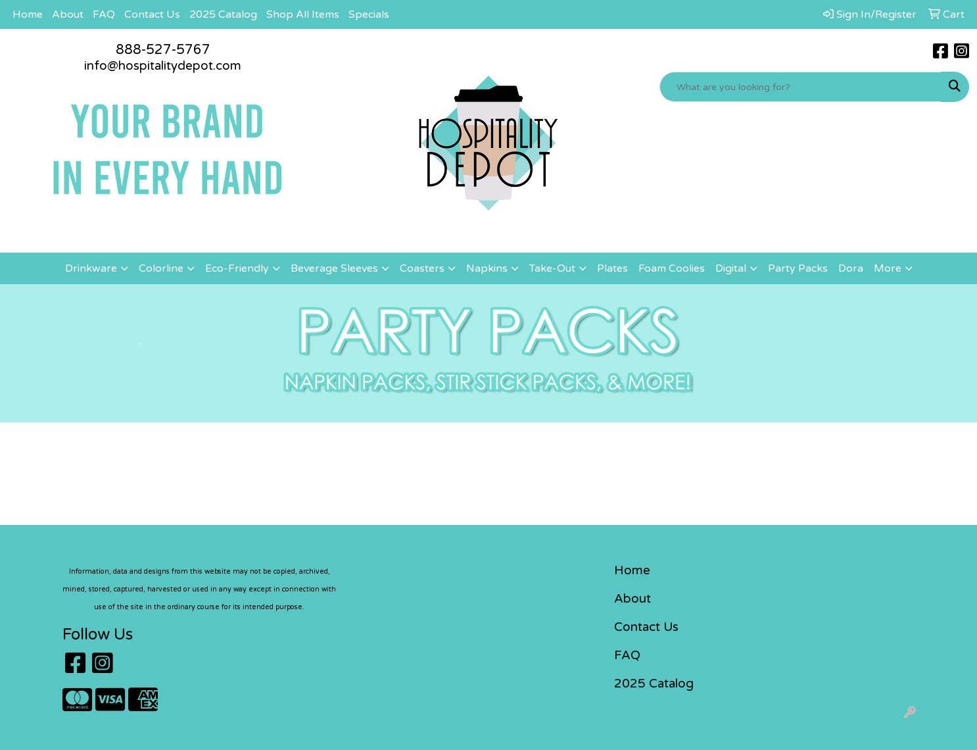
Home (27, 14)
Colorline (161, 268)
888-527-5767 (163, 50)
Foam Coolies (671, 268)
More (887, 268)
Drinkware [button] (91, 268)
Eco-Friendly (237, 268)
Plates (612, 268)
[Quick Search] (800, 87)
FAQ (104, 14)
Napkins (487, 268)
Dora (850, 268)
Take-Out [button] (552, 268)
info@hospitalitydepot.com (162, 66)
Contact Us (152, 14)
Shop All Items (302, 14)
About (67, 14)
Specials (368, 14)
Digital (730, 268)
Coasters (422, 268)
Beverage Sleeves (334, 268)
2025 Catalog (223, 14)
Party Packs (798, 268)
